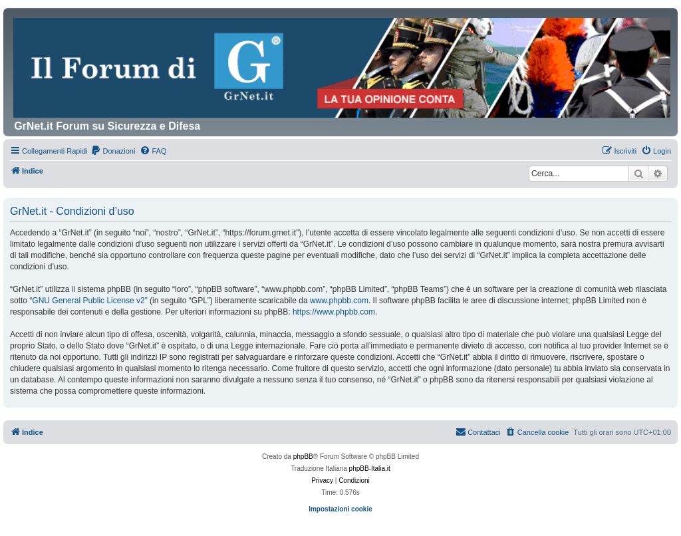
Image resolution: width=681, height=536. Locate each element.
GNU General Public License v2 (88, 300)
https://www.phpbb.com (334, 312)
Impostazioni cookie (340, 509)
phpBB (303, 456)
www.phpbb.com (339, 300)
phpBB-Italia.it (369, 468)
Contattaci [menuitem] (478, 431)
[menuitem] (112, 151)
